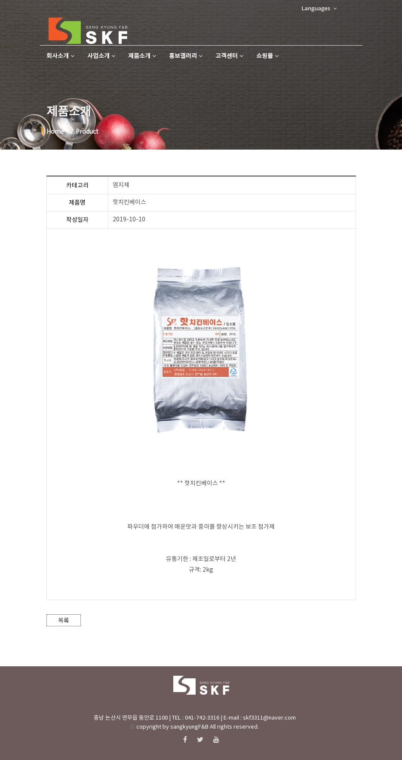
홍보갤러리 (186, 56)
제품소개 (142, 56)
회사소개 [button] (60, 56)
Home (55, 132)
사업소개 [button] (101, 56)
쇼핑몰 (267, 56)
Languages (318, 8)
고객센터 (229, 56)
